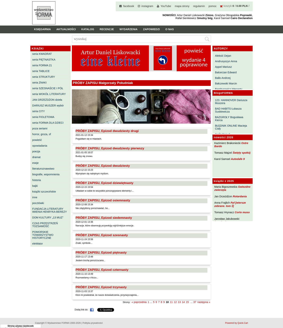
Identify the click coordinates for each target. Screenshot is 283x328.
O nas (169, 29)
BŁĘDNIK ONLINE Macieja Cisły (231, 127)
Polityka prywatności (93, 323)
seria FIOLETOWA (43, 117)
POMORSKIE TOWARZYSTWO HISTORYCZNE (42, 234)
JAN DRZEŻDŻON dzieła (47, 99)
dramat (36, 157)
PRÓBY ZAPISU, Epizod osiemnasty (103, 200)
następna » (203, 302)
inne (34, 197)
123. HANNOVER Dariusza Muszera (231, 102)
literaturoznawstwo (43, 168)
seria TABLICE (41, 71)
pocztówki (38, 203)
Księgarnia (42, 29)
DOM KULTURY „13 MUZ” (47, 217)
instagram (147, 6)
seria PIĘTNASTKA (43, 59)
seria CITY (38, 111)
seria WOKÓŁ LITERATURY (49, 94)
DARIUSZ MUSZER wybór (48, 105)
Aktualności (66, 29)
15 (187, 302)
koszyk (228, 5)
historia (36, 180)
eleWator (37, 243)
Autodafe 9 (238, 159)
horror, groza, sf (41, 134)
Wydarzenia (128, 29)
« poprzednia (139, 302)
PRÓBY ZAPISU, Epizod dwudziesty (103, 166)
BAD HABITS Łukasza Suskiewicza (228, 110)
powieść (37, 139)
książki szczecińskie (44, 191)
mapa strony (182, 6)
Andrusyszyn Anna (226, 61)
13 (179, 302)
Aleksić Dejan (223, 55)
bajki (35, 185)
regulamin (199, 6)
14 (183, 302)
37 (194, 302)
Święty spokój (241, 152)
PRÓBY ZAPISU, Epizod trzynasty (101, 287)
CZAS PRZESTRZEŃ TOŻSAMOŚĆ (45, 225)
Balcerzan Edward (226, 72)
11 (171, 302)
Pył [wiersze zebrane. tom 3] (230, 204)
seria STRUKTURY (43, 76)
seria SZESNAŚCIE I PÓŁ (47, 88)
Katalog (87, 29)
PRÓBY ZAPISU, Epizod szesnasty (102, 235)
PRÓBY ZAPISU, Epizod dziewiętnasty (104, 183)
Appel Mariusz (223, 66)
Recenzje (107, 29)
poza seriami (39, 128)
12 (175, 302)
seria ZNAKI (39, 82)
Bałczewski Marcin (226, 83)
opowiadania (39, 145)
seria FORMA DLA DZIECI (48, 122)
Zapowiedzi (151, 29)
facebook (128, 6)
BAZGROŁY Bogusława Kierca (229, 119)
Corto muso (242, 212)
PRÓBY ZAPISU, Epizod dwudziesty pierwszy (110, 148)
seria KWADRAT (42, 53)
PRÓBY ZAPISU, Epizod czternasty (102, 270)
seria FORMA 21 (42, 65)
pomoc (213, 6)
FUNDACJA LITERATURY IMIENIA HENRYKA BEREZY (49, 210)
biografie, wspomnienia (45, 174)
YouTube (166, 6)
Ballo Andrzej (223, 77)
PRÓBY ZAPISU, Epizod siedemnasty (104, 218)
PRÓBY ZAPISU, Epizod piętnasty (101, 252)
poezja (36, 151)
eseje (35, 162)
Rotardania (240, 196)
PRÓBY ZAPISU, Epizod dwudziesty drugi (107, 131)
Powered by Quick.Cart (236, 323)
